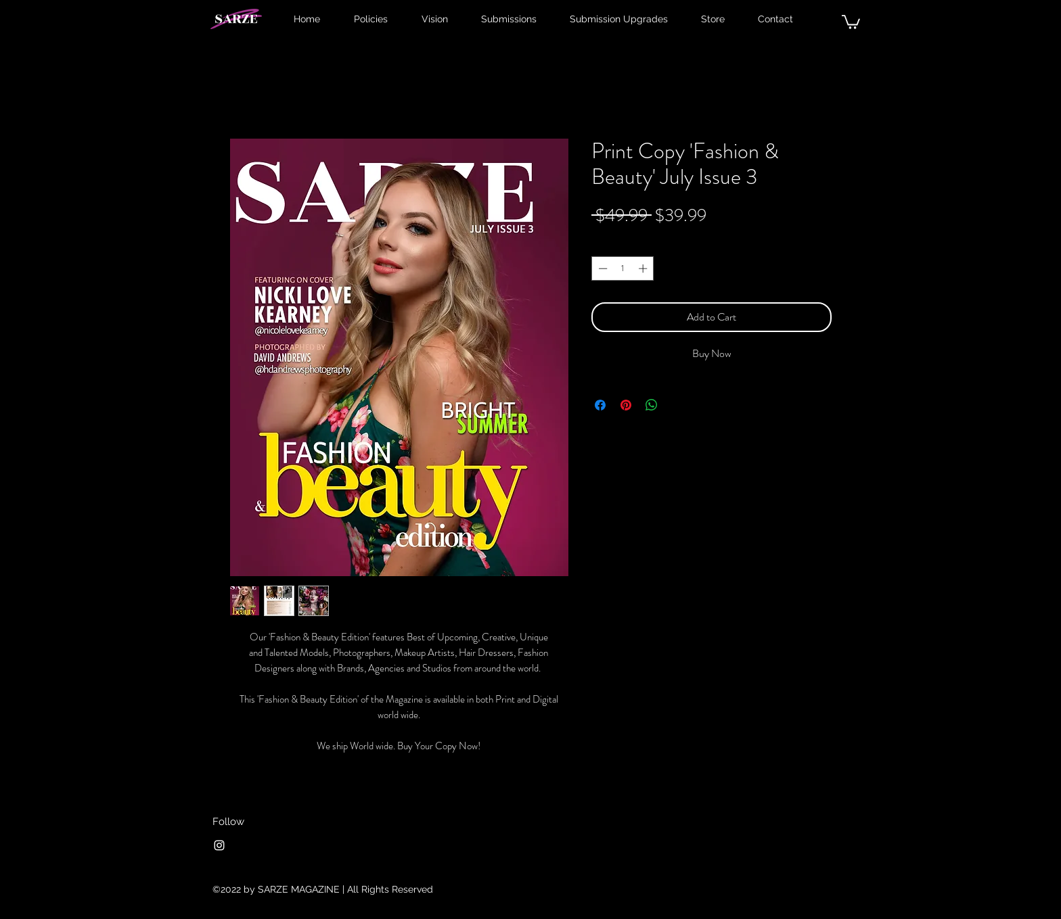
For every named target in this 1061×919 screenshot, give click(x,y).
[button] (851, 21)
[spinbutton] (623, 268)
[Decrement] (601, 268)
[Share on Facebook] (600, 405)
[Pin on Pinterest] (626, 405)
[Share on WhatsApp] (652, 405)
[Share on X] (677, 405)
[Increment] (644, 268)
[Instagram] (219, 845)
